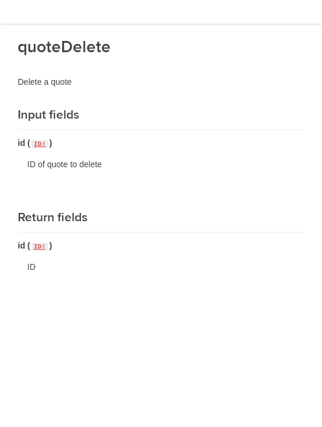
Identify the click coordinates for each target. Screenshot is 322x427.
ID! (40, 144)
